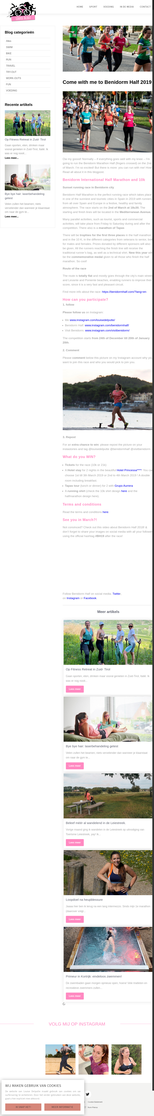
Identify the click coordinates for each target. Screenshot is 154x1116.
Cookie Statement (95, 1102)
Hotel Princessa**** (129, 470)
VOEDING (108, 6)
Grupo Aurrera (124, 485)
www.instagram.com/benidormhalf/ (107, 325)
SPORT (93, 6)
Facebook (90, 598)
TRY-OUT (11, 72)
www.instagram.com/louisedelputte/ (92, 320)
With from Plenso (88, 1107)
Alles (8, 41)
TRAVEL (10, 66)
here (124, 491)
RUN (8, 59)
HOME (80, 6)
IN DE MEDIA (127, 6)
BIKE (8, 53)
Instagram (73, 598)
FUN (8, 84)
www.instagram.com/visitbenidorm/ (107, 330)
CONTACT (145, 6)
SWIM (9, 47)
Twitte (116, 593)
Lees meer (75, 689)
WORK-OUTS (13, 78)
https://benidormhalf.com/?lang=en (124, 291)
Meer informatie (62, 1107)
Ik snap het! (23, 1107)
